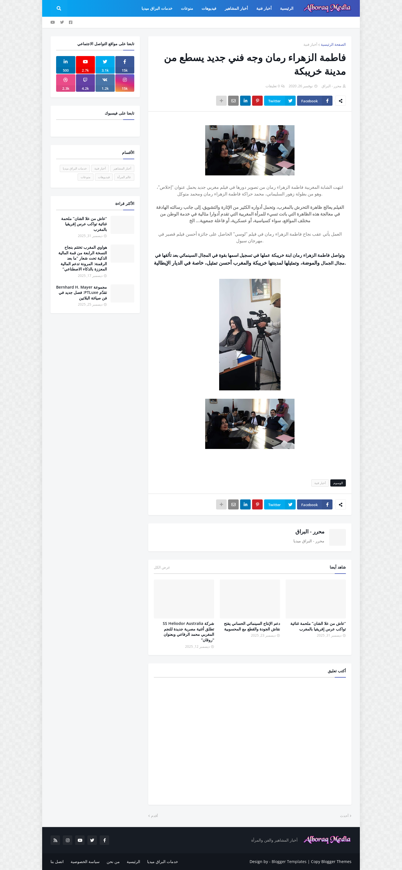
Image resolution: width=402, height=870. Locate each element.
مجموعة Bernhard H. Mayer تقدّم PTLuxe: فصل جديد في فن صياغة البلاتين (81, 292)
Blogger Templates (289, 861)
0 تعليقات (272, 85)
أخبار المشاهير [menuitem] (236, 8)
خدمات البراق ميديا (75, 168)
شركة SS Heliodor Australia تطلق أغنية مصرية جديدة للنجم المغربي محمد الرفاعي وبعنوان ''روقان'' (188, 631)
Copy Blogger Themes (331, 861)
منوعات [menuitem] (187, 8)
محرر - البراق (309, 531)
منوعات (85, 177)
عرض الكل (162, 567)
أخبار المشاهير (122, 168)
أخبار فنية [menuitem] (264, 8)
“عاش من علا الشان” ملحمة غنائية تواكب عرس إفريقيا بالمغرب (318, 626)
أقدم (154, 815)
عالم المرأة (124, 177)
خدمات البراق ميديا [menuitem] (157, 8)
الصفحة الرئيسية (333, 44)
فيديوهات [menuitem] (209, 8)
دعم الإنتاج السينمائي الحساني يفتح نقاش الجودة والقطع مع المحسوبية (252, 626)
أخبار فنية (310, 44)
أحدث (344, 815)
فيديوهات (104, 177)
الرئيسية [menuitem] (286, 8)
